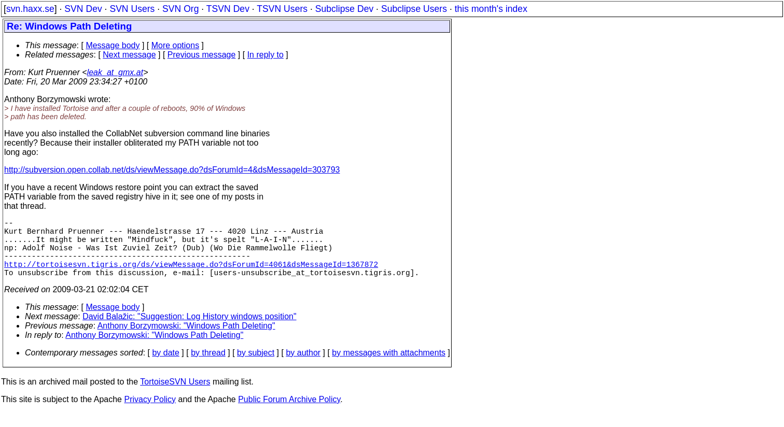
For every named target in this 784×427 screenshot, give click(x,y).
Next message (129, 54)
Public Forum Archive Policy (289, 413)
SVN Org (180, 9)
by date (165, 367)
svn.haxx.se (30, 9)
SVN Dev (83, 9)
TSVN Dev (227, 9)
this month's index (491, 9)
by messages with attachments (388, 367)
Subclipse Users (414, 9)
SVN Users (132, 9)
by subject (255, 367)
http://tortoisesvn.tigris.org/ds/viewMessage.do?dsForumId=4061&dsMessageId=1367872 (191, 276)
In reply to (265, 54)
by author (303, 367)
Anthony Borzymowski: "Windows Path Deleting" (186, 340)
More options (175, 45)
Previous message (201, 54)
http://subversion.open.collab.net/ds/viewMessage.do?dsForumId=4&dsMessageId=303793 (172, 169)
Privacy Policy (150, 413)
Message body (112, 45)
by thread (208, 367)
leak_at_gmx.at (115, 72)
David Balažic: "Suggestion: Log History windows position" (189, 330)
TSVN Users (282, 9)
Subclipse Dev (344, 9)
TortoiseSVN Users (175, 396)
